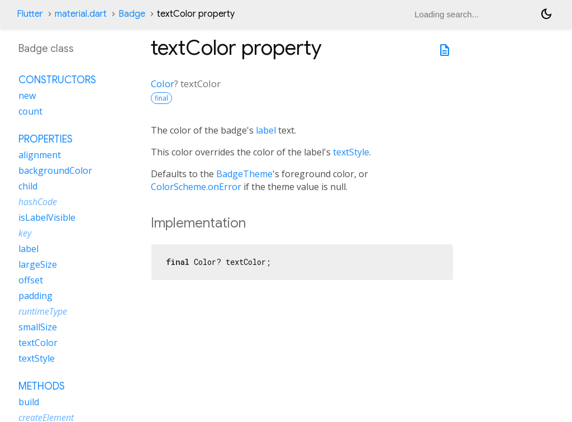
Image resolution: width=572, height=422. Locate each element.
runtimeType (42, 311)
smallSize (37, 327)
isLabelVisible (46, 217)
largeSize (37, 264)
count (30, 111)
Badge (131, 14)
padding (35, 296)
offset (30, 280)
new (27, 95)
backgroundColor (55, 170)
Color (162, 83)
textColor (38, 342)
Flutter (30, 14)
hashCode (37, 202)
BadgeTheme (244, 174)
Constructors (57, 80)
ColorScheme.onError (196, 187)
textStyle (351, 152)
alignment (39, 155)
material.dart (81, 14)
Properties (45, 139)
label (266, 130)
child (27, 186)
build (28, 402)
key (24, 233)
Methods (41, 386)
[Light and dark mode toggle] (546, 14)
